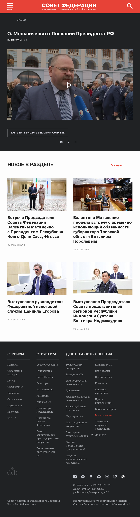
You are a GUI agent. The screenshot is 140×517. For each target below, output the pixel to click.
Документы (73, 390)
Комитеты (101, 383)
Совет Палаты (45, 377)
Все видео (117, 165)
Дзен (83, 476)
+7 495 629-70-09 (100, 485)
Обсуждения (15, 386)
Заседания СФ (74, 374)
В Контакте (61, 142)
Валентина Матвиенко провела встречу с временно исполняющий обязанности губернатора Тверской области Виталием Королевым (102, 229)
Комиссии (43, 395)
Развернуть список (75, 142)
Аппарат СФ (44, 401)
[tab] (70, 144)
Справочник (14, 399)
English (11, 417)
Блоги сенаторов (105, 409)
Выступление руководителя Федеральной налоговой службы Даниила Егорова (35, 306)
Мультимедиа (103, 415)
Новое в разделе (30, 164)
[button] (10, 6)
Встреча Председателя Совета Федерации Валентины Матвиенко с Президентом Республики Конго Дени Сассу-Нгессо (35, 227)
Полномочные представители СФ (46, 452)
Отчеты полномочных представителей (75, 445)
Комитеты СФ (45, 389)
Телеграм (107, 476)
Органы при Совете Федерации (44, 421)
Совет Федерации (47, 364)
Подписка (13, 393)
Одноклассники (68, 142)
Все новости (102, 370)
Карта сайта (14, 405)
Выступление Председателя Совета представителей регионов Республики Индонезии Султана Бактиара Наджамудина (101, 311)
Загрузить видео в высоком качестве (38, 132)
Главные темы (103, 364)
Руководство (44, 370)
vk (75, 476)
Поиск (11, 380)
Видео (21, 19)
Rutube (115, 476)
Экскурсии (13, 411)
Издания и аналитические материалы (76, 459)
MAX (99, 476)
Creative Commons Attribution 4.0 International (101, 504)
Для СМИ (100, 434)
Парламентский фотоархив (123, 476)
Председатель (103, 377)
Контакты (13, 364)
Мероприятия (74, 416)
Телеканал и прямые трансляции (102, 425)
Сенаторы (43, 383)
